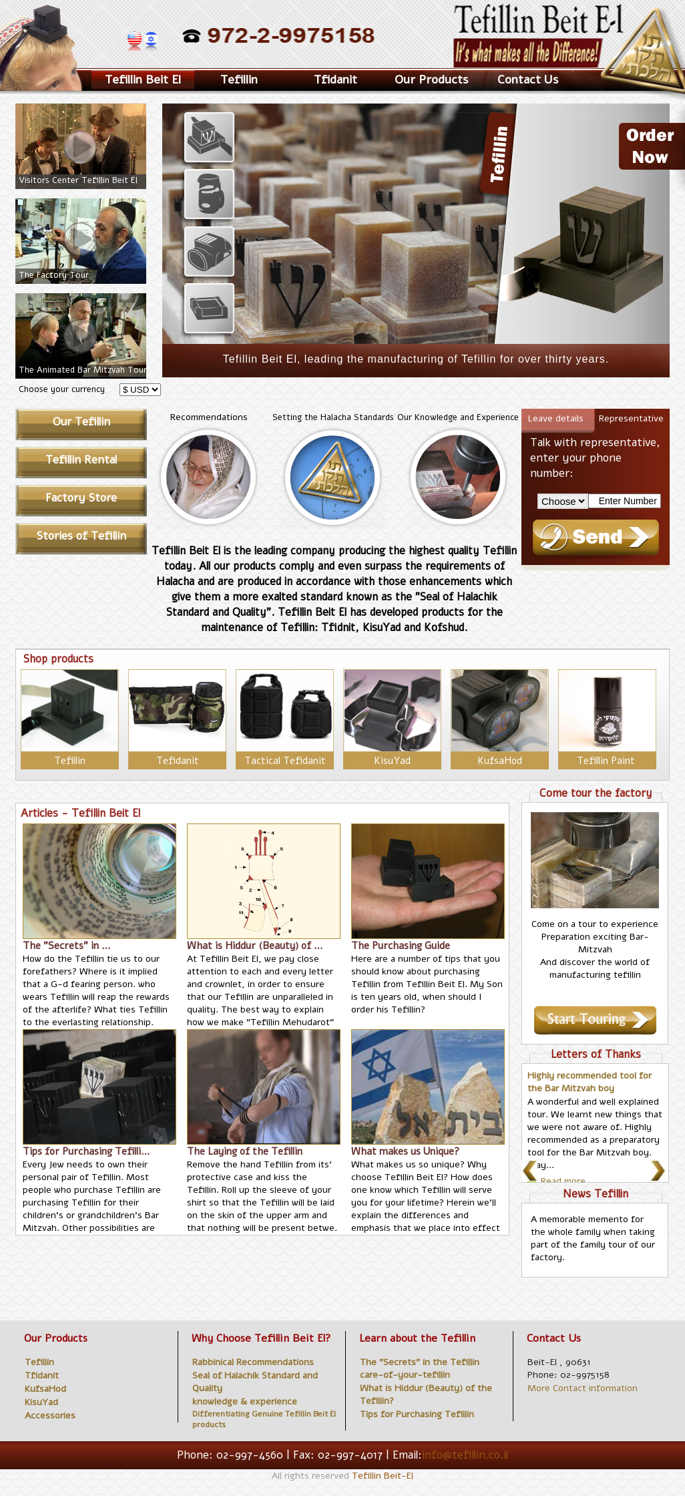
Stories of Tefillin (81, 536)
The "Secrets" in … (67, 945)
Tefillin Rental (81, 459)
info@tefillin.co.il (465, 1455)
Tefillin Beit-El (382, 1475)
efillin (69, 760)
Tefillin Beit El (143, 79)
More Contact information (582, 1388)
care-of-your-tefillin (405, 1374)
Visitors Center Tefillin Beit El (78, 180)
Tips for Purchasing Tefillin (417, 1414)
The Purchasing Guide (400, 945)
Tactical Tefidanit (285, 760)
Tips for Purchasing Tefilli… (86, 1151)
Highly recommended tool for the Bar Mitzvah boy (589, 1082)
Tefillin (592, 760)
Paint (624, 760)
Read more (563, 1181)
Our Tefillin (81, 421)
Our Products (431, 79)
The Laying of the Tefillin (244, 1151)
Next (662, 1172)
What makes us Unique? (405, 1151)
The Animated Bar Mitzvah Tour (83, 370)
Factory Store (81, 498)
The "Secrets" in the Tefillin (419, 1362)
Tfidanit (335, 79)
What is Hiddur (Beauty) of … (255, 945)
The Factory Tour (54, 275)
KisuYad (392, 760)
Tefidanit (177, 760)
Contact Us (527, 79)
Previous (533, 1172)
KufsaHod (499, 760)
